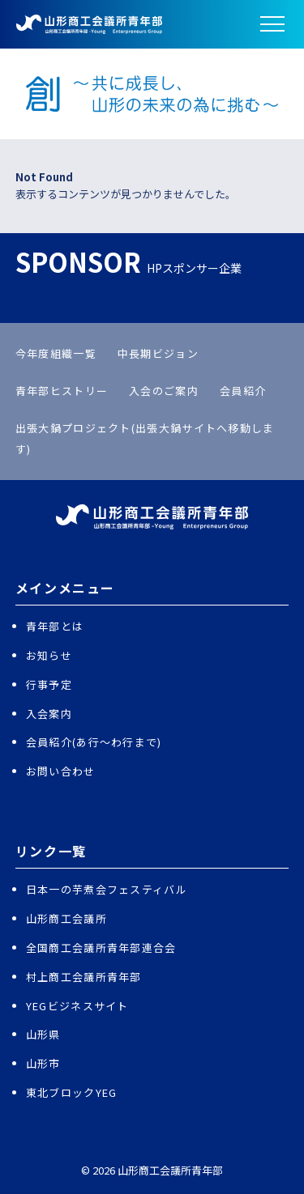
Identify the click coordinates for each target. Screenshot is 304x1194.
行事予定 (49, 684)
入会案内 (49, 713)
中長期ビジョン (158, 353)
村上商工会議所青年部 (84, 976)
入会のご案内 (164, 390)
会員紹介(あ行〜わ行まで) (94, 742)
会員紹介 (243, 390)
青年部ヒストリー (61, 390)
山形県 (43, 1034)
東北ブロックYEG (72, 1092)
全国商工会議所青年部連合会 (101, 947)
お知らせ (49, 655)
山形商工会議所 (66, 918)
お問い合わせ (61, 771)
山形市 (43, 1063)
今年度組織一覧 (55, 353)
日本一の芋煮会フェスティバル (106, 889)
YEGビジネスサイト (77, 1005)
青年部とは (55, 626)
